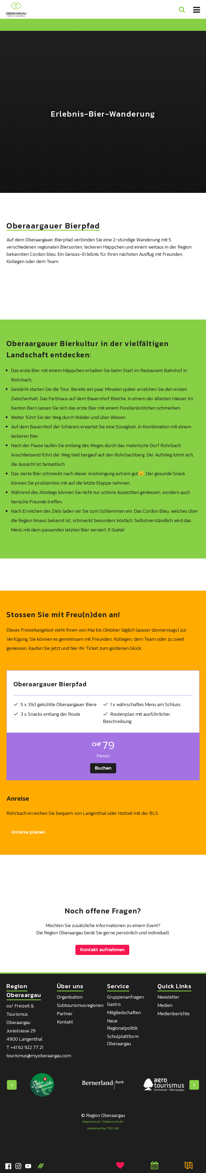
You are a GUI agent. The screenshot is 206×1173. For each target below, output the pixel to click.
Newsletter (168, 996)
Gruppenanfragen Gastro (125, 1000)
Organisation (70, 996)
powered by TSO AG (103, 1128)
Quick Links (174, 986)
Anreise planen (28, 831)
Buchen (103, 767)
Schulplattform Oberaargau (123, 1040)
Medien (164, 1005)
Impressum (92, 1121)
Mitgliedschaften (124, 1012)
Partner (65, 1013)
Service (118, 986)
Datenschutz (113, 1121)
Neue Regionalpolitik (122, 1024)
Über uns (70, 986)
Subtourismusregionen (80, 1005)
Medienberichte (173, 1013)
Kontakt (65, 1021)
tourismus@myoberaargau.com (38, 1055)
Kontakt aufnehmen (102, 949)
